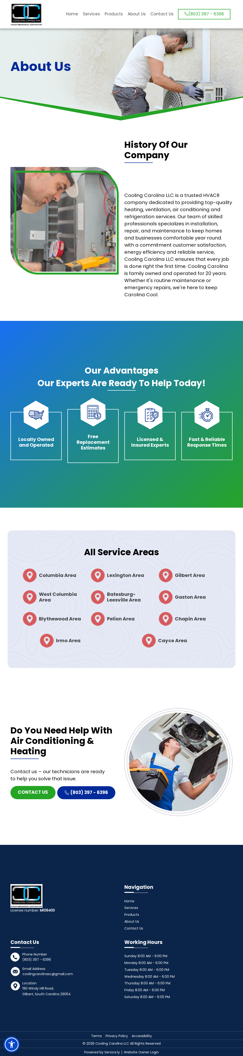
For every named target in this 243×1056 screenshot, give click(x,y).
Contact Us (161, 14)
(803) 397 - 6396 (204, 14)
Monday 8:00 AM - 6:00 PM (146, 962)
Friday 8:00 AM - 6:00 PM (144, 990)
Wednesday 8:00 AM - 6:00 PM (149, 976)
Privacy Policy (117, 1036)
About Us (136, 14)
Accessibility (142, 1036)
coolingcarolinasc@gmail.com (48, 974)
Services (90, 14)
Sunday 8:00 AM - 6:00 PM (145, 956)
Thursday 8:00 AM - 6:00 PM (147, 983)
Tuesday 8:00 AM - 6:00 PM (146, 969)
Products (113, 14)
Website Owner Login (141, 1052)
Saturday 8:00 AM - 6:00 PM (147, 997)
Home (71, 14)
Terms (96, 1036)
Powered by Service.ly (102, 1052)
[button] (12, 1044)
